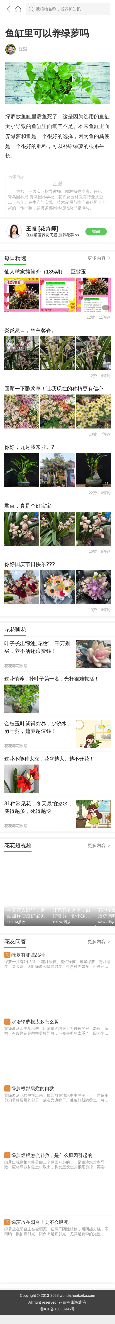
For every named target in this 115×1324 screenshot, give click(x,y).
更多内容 (97, 253)
